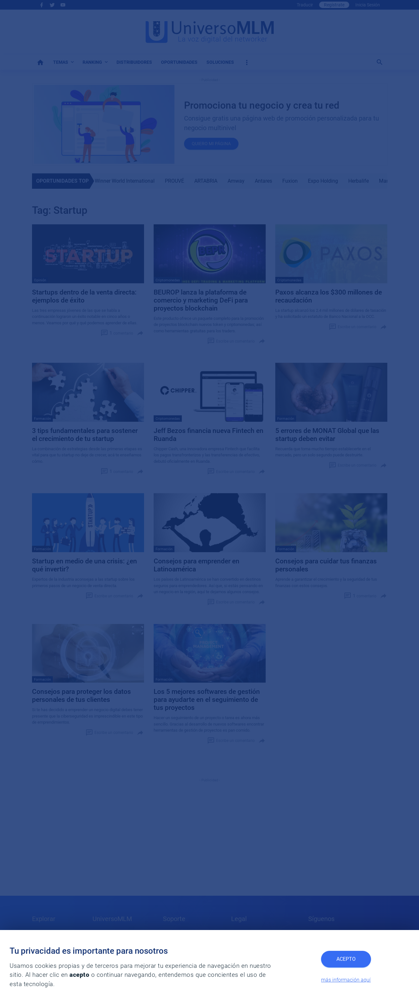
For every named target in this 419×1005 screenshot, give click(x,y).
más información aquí (346, 980)
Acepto (346, 959)
